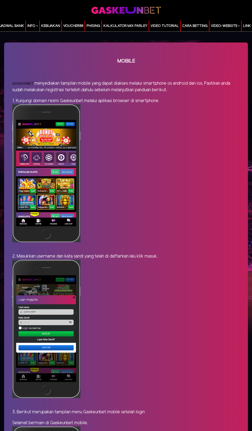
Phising (93, 26)
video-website (224, 26)
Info (31, 26)
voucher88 (73, 26)
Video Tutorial (165, 26)
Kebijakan (50, 26)
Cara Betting (195, 26)
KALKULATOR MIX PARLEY (125, 26)
